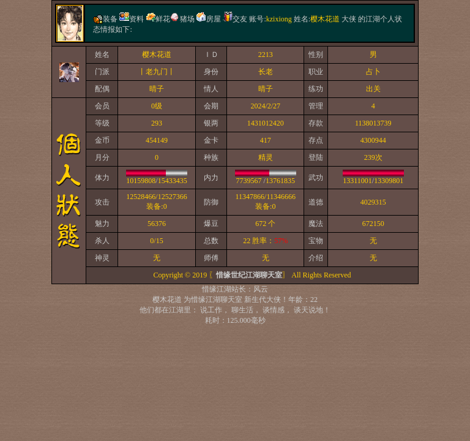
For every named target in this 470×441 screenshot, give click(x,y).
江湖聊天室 (224, 299)
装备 (110, 19)
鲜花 (162, 19)
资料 (136, 19)
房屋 (213, 19)
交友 (240, 19)
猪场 (187, 19)
